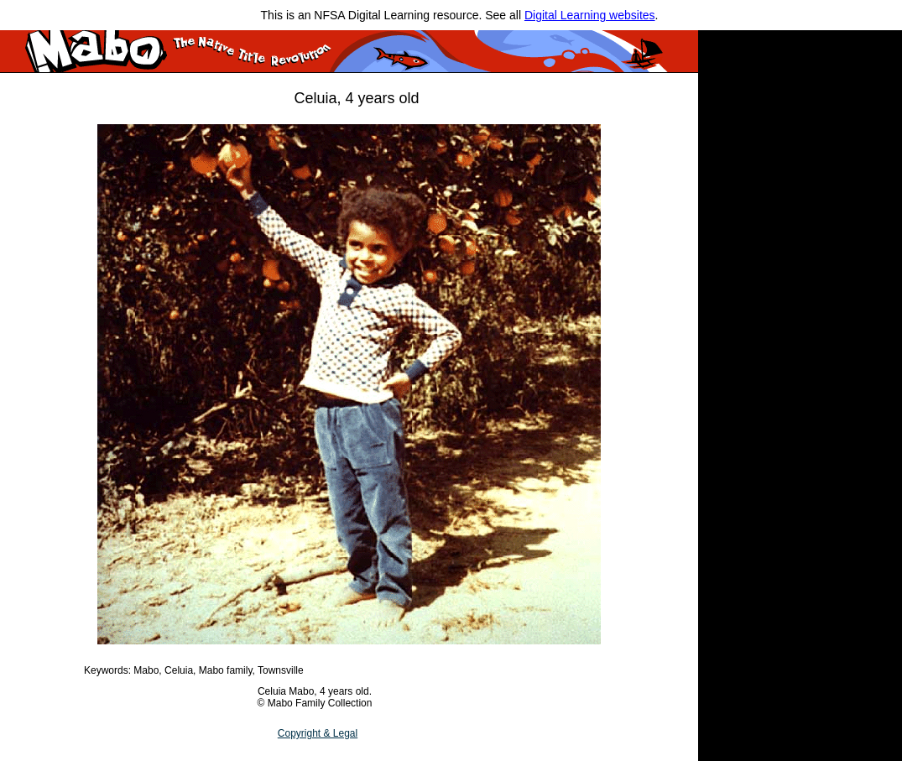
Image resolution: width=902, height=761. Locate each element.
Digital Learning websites (589, 15)
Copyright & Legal (317, 733)
